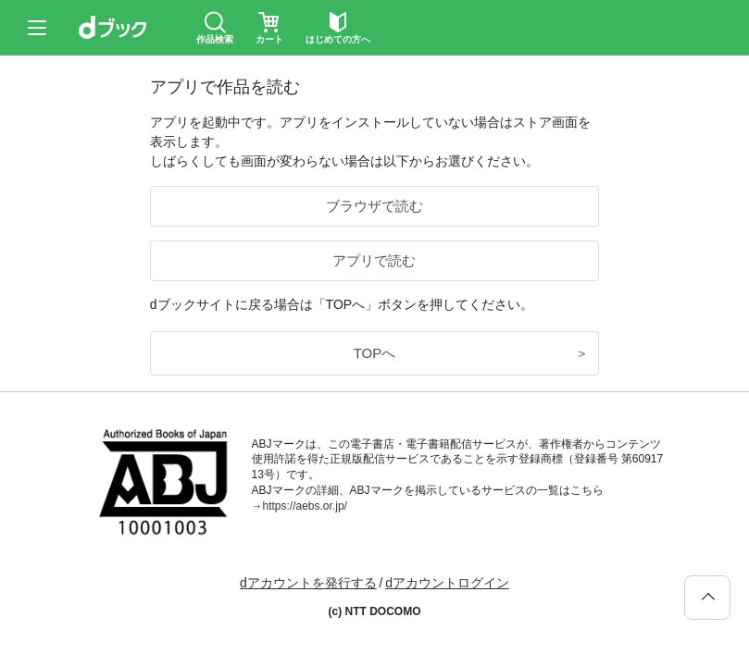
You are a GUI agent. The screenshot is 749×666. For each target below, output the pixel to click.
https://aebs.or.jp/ (305, 506)
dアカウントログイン (447, 582)
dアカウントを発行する (308, 582)
